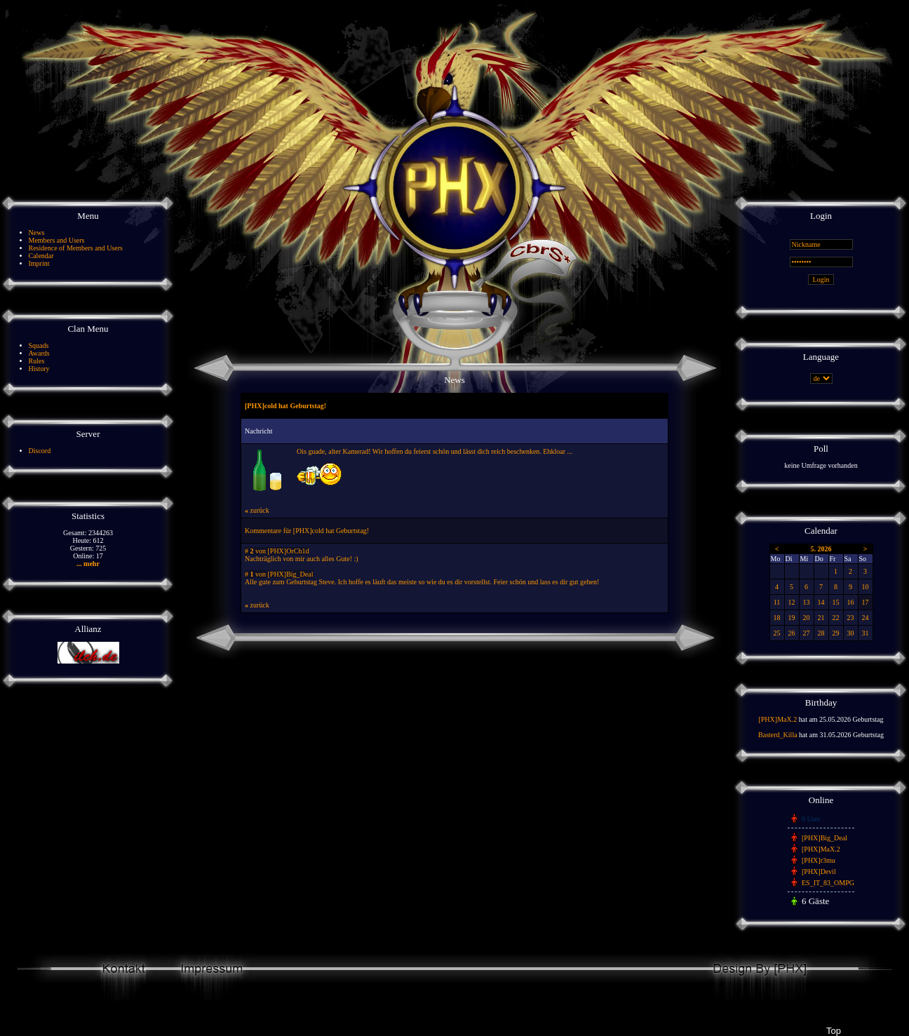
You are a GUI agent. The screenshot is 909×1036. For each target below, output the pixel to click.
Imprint (39, 263)
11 (777, 602)
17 (865, 602)
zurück (257, 510)
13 (806, 602)
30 (850, 633)
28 (821, 633)
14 (821, 602)
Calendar (41, 256)
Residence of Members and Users (76, 248)
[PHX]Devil (819, 871)
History (39, 368)
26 (791, 633)
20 (806, 617)
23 (850, 617)
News (37, 232)
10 (865, 587)
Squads (39, 345)
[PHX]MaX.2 (777, 719)
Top (833, 1030)
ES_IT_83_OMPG (828, 883)
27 (806, 633)
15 (836, 602)
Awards (39, 353)
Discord (40, 451)
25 (777, 633)
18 (777, 617)
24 (865, 617)
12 (791, 602)
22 (836, 617)
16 (850, 602)
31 (865, 633)
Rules (37, 361)
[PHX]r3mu (818, 860)
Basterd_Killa (777, 735)
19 (791, 617)
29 (836, 633)
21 (821, 617)
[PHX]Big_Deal (824, 838)
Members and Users (57, 240)
